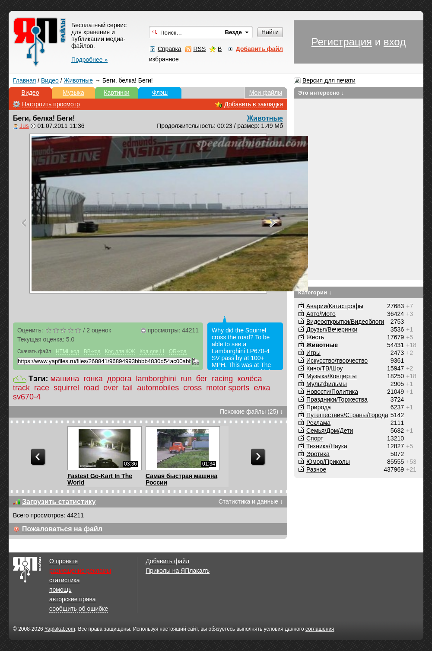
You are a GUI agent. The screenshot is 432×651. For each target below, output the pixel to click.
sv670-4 (27, 396)
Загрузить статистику (59, 501)
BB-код (92, 351)
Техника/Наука (326, 446)
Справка (169, 48)
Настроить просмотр (51, 104)
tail (128, 387)
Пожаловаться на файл (62, 529)
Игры (313, 352)
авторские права (72, 599)
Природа (318, 407)
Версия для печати (329, 80)
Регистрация (341, 42)
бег (202, 378)
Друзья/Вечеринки (331, 329)
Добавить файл (167, 561)
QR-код (178, 351)
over (110, 387)
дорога (119, 378)
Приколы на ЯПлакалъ (178, 570)
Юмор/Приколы (328, 461)
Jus (24, 125)
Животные (78, 80)
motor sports (227, 387)
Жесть (315, 337)
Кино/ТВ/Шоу (324, 368)
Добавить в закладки (253, 104)
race (41, 387)
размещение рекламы (80, 570)
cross (192, 387)
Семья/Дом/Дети (329, 430)
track (21, 387)
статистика (64, 580)
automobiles (158, 387)
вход (395, 42)
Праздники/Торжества (337, 399)
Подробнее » (89, 59)
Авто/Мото (321, 313)
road (91, 387)
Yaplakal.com (59, 629)
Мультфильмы (326, 383)
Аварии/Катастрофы (334, 306)
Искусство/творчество (337, 360)
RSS (199, 48)
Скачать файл (34, 351)
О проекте (63, 561)
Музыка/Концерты (331, 376)
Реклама (318, 422)
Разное (316, 469)
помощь (60, 589)
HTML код (67, 351)
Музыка (73, 92)
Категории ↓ (315, 292)
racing (222, 378)
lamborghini (156, 378)
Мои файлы (266, 92)
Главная (24, 80)
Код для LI (152, 351)
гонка (92, 378)
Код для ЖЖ (120, 351)
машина (65, 378)
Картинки (116, 92)
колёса (249, 378)
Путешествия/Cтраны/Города (347, 415)
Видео (50, 80)
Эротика (318, 453)
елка (262, 387)
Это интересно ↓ (321, 92)
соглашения (319, 629)
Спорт (314, 438)
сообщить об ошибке (78, 608)
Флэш (160, 92)
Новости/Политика (332, 391)
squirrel (66, 387)
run (186, 378)
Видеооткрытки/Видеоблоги (345, 321)
